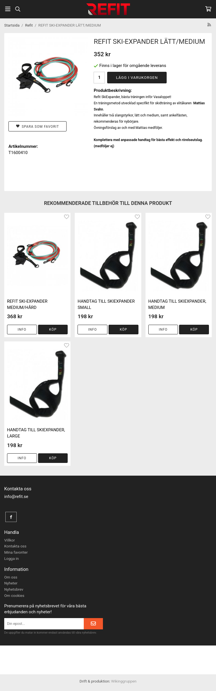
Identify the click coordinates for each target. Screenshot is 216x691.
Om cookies (14, 595)
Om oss (10, 577)
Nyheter (10, 583)
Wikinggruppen (123, 681)
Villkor (9, 540)
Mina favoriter (16, 552)
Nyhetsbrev (13, 589)
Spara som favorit (37, 126)
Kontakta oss (15, 546)
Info (22, 330)
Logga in (11, 558)
